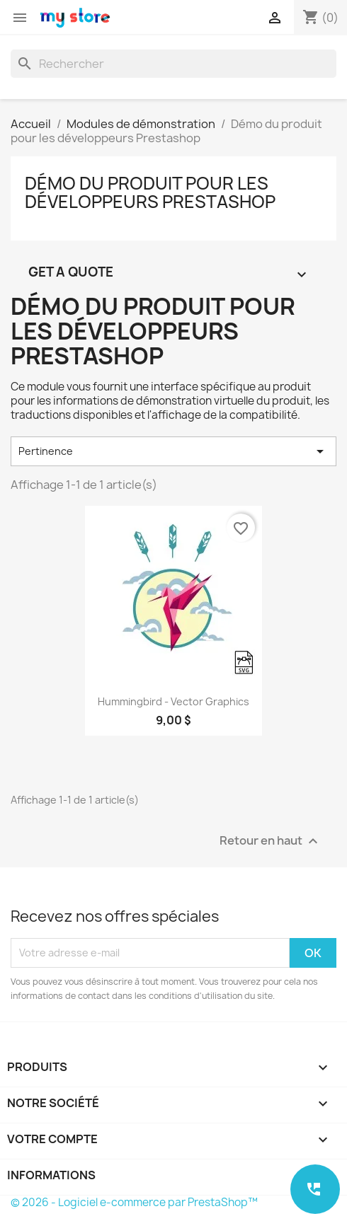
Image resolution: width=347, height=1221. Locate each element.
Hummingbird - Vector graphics (173, 701)
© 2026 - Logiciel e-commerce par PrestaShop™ (134, 1202)
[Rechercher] (173, 64)
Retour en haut (271, 841)
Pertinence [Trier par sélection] (173, 451)
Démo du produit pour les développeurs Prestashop (150, 192)
